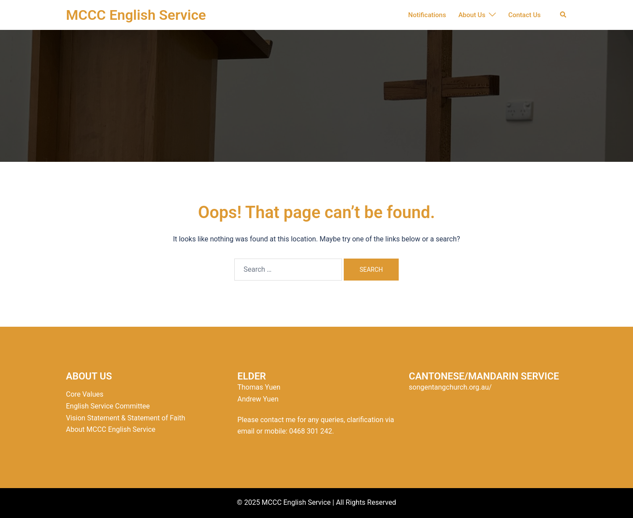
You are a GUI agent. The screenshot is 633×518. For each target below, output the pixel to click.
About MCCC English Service (111, 429)
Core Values (84, 394)
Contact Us (524, 15)
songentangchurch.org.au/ (450, 387)
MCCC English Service (136, 15)
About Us (472, 15)
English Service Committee (108, 406)
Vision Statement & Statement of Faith (125, 418)
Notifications (427, 15)
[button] (563, 14)
